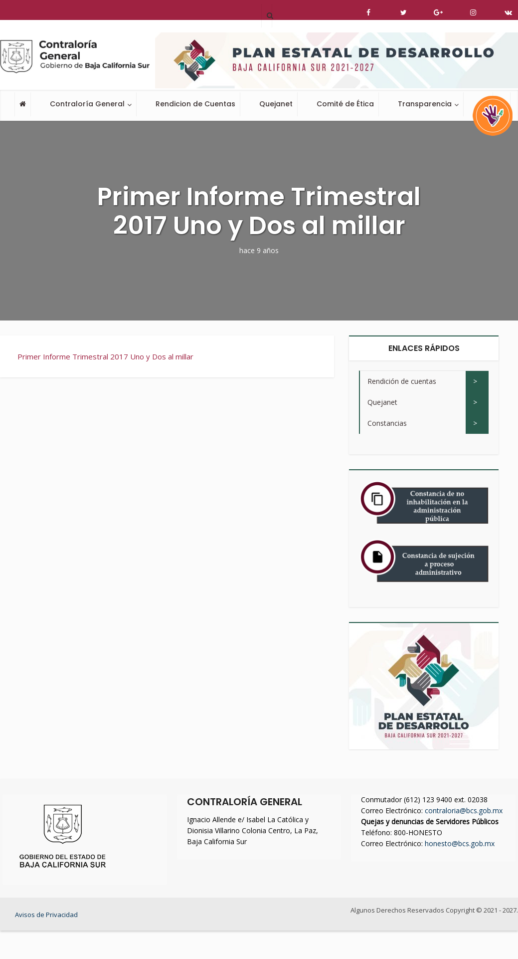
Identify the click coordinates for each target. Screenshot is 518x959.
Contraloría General (87, 104)
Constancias (387, 423)
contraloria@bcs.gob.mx (464, 810)
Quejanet (276, 104)
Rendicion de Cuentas (195, 104)
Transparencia (425, 104)
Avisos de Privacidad (46, 914)
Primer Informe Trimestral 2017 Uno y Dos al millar (105, 356)
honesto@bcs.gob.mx (460, 843)
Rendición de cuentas (401, 381)
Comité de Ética (345, 104)
